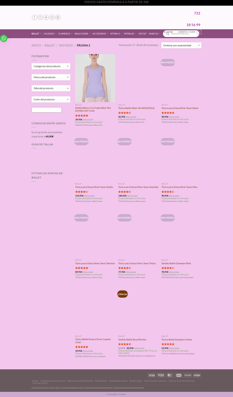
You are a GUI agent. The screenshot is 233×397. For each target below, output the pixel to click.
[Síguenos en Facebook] (34, 17)
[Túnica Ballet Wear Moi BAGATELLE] (138, 78)
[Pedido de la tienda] (181, 45)
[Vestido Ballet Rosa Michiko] (138, 309)
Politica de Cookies (155, 381)
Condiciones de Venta (52, 381)
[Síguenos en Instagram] (40, 17)
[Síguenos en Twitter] (46, 17)
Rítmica (116, 33)
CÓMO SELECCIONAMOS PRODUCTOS (66, 388)
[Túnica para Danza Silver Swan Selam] (181, 78)
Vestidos (66, 45)
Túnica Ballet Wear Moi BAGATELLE (136, 108)
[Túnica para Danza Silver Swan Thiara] (138, 233)
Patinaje (130, 33)
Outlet (143, 33)
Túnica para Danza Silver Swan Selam (179, 108)
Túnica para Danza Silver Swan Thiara (137, 263)
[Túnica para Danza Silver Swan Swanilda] (138, 157)
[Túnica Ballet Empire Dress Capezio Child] (95, 309)
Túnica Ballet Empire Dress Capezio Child (93, 341)
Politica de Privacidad (181, 381)
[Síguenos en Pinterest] (58, 17)
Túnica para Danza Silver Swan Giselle (94, 187)
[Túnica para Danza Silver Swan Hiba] (181, 157)
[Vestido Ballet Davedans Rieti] (181, 233)
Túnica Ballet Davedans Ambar (176, 339)
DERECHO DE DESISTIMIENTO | (99, 388)
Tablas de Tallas (118, 381)
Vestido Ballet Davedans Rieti (176, 263)
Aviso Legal (135, 381)
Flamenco (65, 33)
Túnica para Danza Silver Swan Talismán (95, 263)
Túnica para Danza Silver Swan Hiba (179, 187)
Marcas (154, 33)
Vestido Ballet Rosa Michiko (132, 339)
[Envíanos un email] (52, 17)
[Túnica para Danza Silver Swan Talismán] (95, 233)
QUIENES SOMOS (39, 388)
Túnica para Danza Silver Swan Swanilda (138, 187)
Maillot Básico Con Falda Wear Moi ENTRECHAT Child (93, 109)
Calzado (50, 33)
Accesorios (100, 33)
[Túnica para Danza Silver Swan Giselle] (95, 157)
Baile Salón (82, 33)
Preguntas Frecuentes (80, 381)
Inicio (36, 45)
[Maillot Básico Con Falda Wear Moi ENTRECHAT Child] (95, 78)
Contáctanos (40, 383)
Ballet (36, 33)
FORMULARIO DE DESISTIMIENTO (128, 388)
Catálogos (101, 381)
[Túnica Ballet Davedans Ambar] (181, 309)
